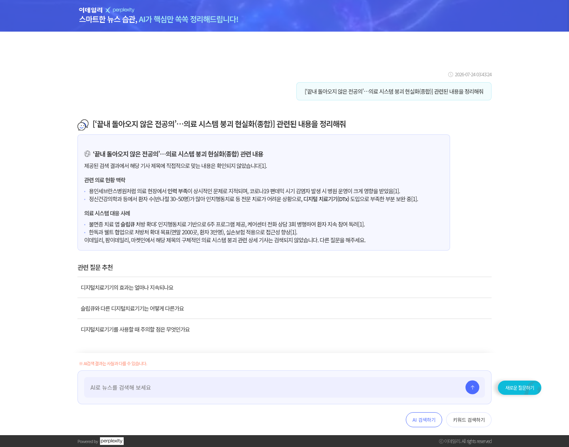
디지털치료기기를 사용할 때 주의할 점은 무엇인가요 (135, 329)
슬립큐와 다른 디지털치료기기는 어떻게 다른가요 (132, 308)
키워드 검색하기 (469, 419)
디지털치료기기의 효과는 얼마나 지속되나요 (127, 287)
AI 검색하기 (424, 419)
